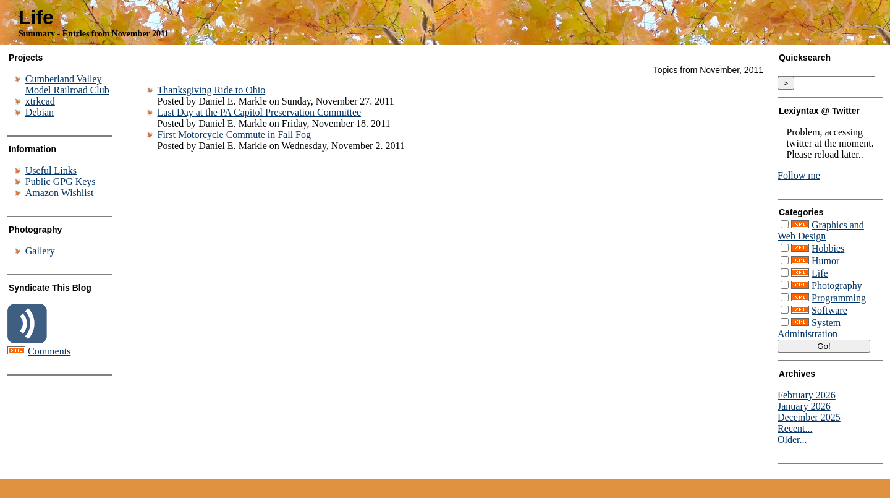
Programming (839, 298)
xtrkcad (40, 101)
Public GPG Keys (60, 181)
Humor (825, 260)
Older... (792, 439)
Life (36, 17)
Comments (49, 351)
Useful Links (51, 170)
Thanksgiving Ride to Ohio (212, 90)
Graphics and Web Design (821, 230)
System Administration (809, 328)
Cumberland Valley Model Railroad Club (67, 84)
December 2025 (809, 417)
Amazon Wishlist (59, 192)
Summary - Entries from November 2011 (94, 33)
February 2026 (807, 395)
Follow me (799, 175)
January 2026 (804, 406)
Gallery (40, 251)
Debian (39, 112)
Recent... (795, 428)
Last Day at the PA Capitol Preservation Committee (260, 112)
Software (829, 310)
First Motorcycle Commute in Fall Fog (234, 134)
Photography (837, 285)
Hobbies (828, 248)
